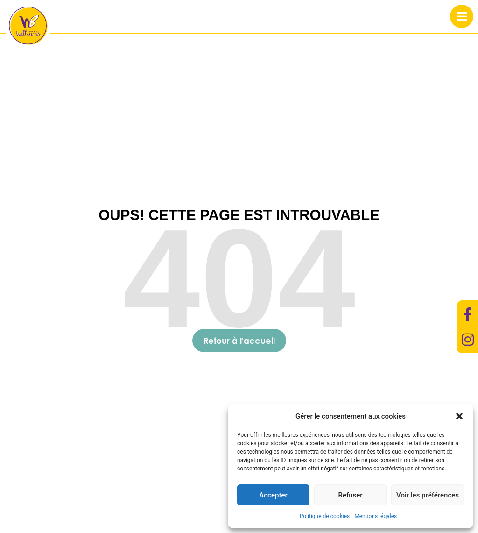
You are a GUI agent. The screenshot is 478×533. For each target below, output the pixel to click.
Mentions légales (375, 516)
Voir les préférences (427, 495)
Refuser (350, 495)
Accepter (273, 495)
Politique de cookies (325, 516)
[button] (459, 416)
